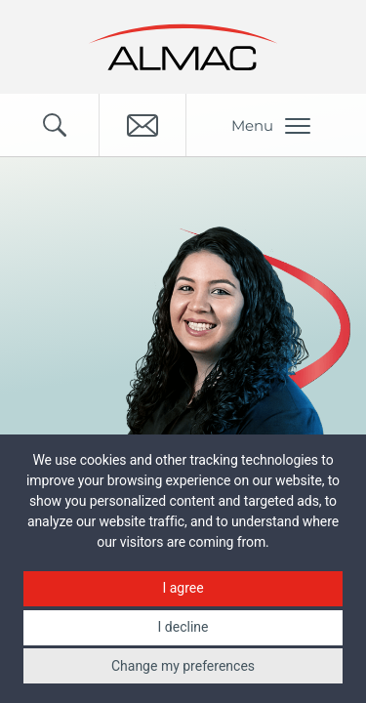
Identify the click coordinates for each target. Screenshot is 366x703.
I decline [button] (183, 627)
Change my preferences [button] (183, 666)
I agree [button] (182, 588)
